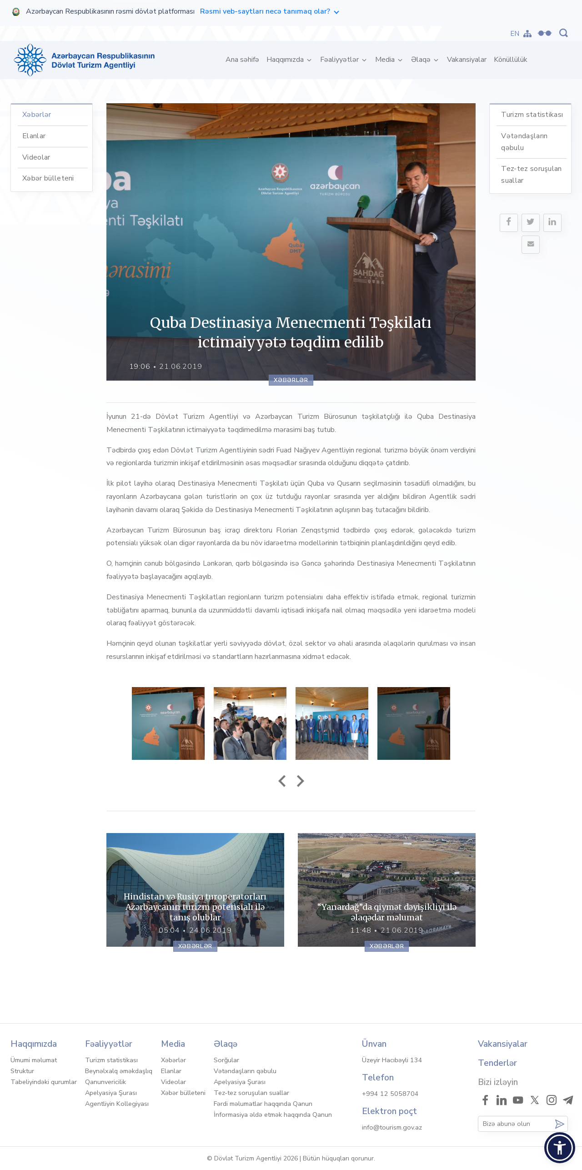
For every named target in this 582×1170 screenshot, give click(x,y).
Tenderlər (497, 1063)
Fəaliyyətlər (340, 60)
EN (515, 33)
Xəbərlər (36, 115)
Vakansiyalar (467, 60)
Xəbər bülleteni (48, 178)
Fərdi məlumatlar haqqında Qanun (263, 1103)
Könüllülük (510, 60)
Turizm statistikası (532, 115)
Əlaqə (421, 60)
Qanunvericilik (105, 1081)
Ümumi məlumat (33, 1060)
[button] (560, 1148)
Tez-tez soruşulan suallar (251, 1092)
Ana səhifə (244, 59)
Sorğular (226, 1060)
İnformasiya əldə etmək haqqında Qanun (273, 1114)
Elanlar (33, 136)
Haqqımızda (286, 60)
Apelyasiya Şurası (111, 1092)
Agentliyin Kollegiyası (117, 1103)
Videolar (36, 157)
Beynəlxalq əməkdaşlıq (118, 1070)
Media (385, 60)
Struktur (22, 1070)
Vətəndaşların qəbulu (245, 1070)
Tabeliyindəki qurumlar (43, 1081)
